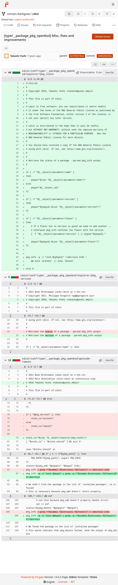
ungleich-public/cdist (24, 19)
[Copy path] (77, 72)
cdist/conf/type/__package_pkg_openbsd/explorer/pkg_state (48, 73)
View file (110, 72)
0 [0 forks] (113, 13)
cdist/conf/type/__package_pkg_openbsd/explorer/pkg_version (59, 277)
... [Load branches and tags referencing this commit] (6, 48)
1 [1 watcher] (85, 13)
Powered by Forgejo (32, 577)
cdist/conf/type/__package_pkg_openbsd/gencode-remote (56, 360)
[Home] (7, 4)
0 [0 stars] (99, 13)
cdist (35, 14)
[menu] (113, 64)
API (73, 581)
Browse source (102, 36)
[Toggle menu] (113, 4)
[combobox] (95, 64)
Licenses (63, 581)
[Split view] (104, 64)
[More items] (114, 25)
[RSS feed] (69, 14)
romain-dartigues (18, 14)
